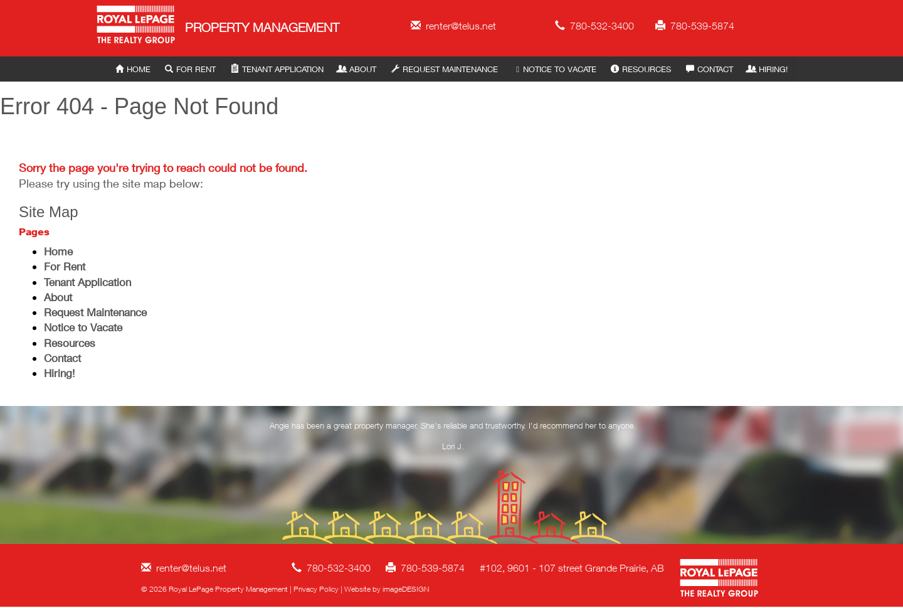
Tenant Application (277, 69)
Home (132, 69)
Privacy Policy (316, 589)
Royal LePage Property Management (136, 26)
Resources (641, 69)
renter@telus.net (453, 25)
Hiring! (767, 69)
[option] (453, 439)
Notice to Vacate (554, 69)
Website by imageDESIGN (386, 589)
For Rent (190, 69)
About (357, 69)
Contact (709, 69)
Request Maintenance (444, 69)
